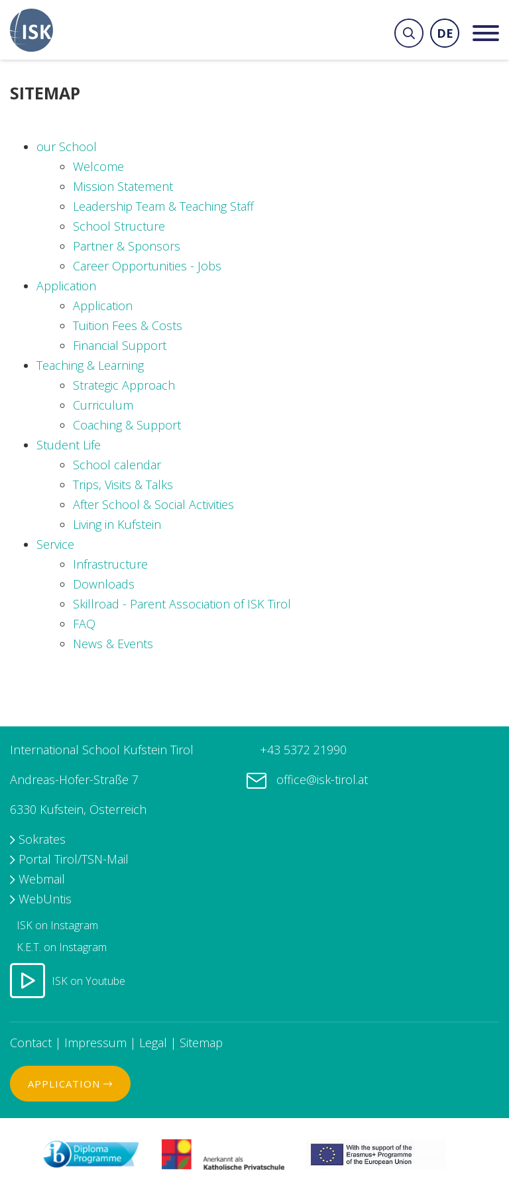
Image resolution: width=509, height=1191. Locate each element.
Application (70, 1083)
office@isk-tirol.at (322, 779)
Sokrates (42, 839)
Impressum (95, 1042)
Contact (31, 1042)
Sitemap (201, 1042)
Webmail (42, 879)
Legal (153, 1042)
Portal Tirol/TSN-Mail (74, 859)
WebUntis (45, 899)
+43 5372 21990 (301, 750)
